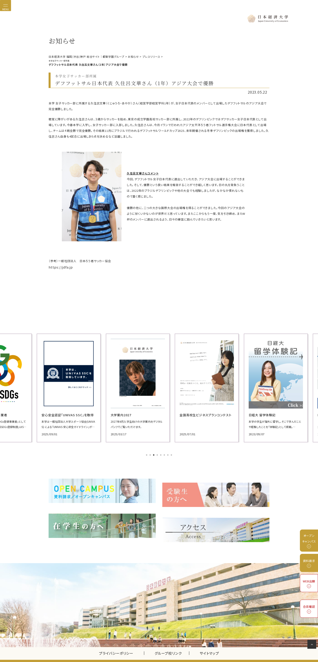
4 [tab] (158, 454)
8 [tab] (172, 454)
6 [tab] (165, 454)
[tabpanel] (84, 386)
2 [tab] (151, 454)
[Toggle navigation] (5, 5)
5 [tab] (161, 454)
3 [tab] (154, 454)
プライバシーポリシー (116, 643)
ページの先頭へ (312, 645)
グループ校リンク (172, 643)
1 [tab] (147, 454)
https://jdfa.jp (59, 266)
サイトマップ (209, 643)
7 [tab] (168, 454)
